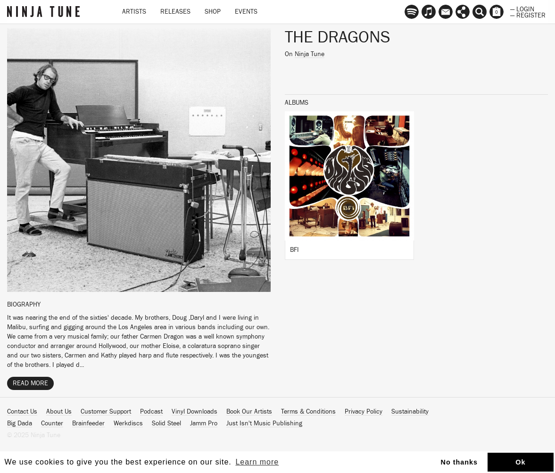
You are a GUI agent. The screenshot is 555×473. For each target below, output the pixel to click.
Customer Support (106, 411)
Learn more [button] (257, 462)
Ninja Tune (309, 54)
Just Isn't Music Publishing (264, 423)
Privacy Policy (363, 411)
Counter (52, 423)
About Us (59, 411)
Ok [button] (520, 462)
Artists (134, 11)
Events (246, 11)
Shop (213, 11)
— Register (528, 14)
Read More (30, 383)
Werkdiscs (128, 423)
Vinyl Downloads (194, 411)
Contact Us (22, 411)
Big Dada (19, 423)
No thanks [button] (459, 462)
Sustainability (410, 411)
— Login (522, 8)
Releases (175, 11)
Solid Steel (166, 423)
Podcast (151, 411)
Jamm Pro (203, 423)
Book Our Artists (249, 411)
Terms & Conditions (308, 411)
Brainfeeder (88, 423)
